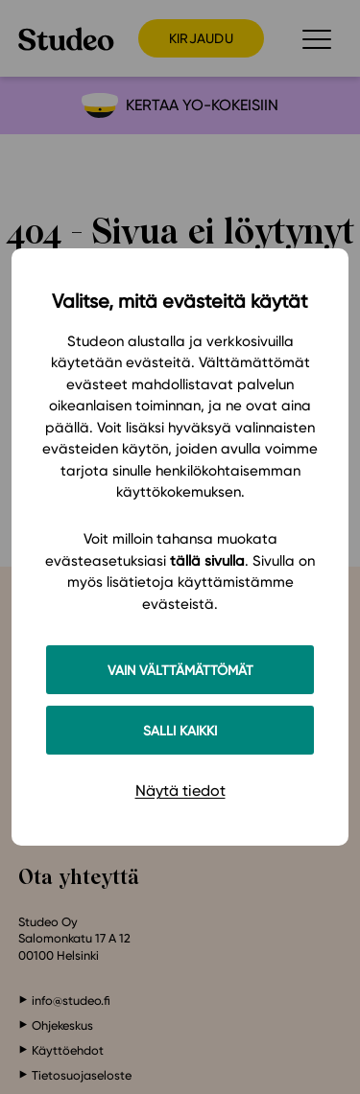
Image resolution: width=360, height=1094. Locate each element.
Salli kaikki (180, 730)
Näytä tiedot (180, 790)
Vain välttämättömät (180, 670)
